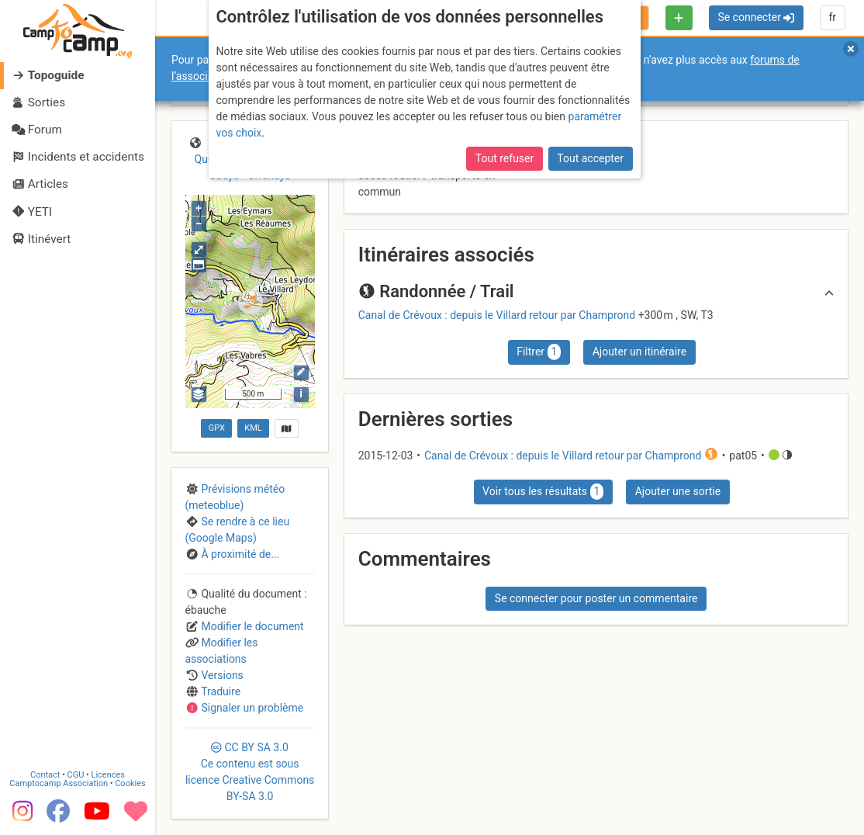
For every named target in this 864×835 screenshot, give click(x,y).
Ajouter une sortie (678, 491)
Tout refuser (504, 158)
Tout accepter (590, 158)
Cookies (130, 783)
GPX (217, 428)
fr (832, 17)
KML (252, 428)
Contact (45, 775)
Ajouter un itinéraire (639, 351)
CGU (76, 775)
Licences (108, 775)
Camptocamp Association (58, 783)
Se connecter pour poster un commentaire (596, 598)
